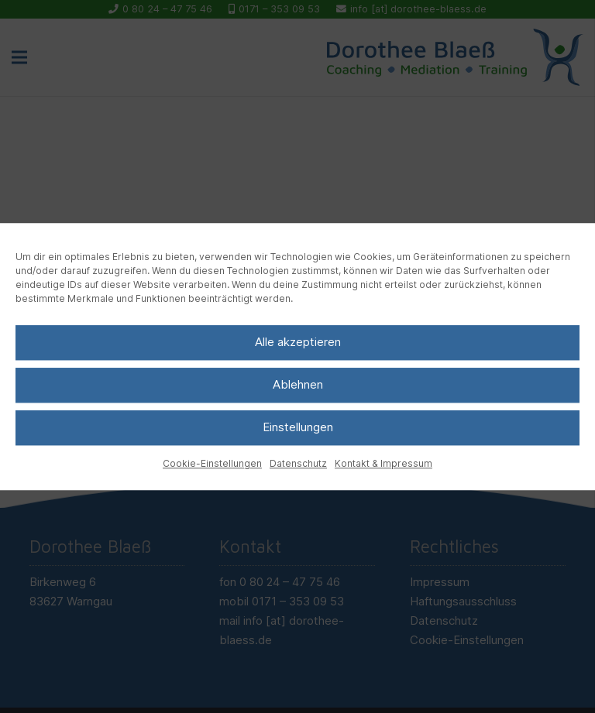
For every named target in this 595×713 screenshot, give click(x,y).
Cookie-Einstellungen (212, 463)
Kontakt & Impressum (383, 463)
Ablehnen (298, 384)
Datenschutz (298, 463)
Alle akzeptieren (298, 341)
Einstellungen (298, 427)
